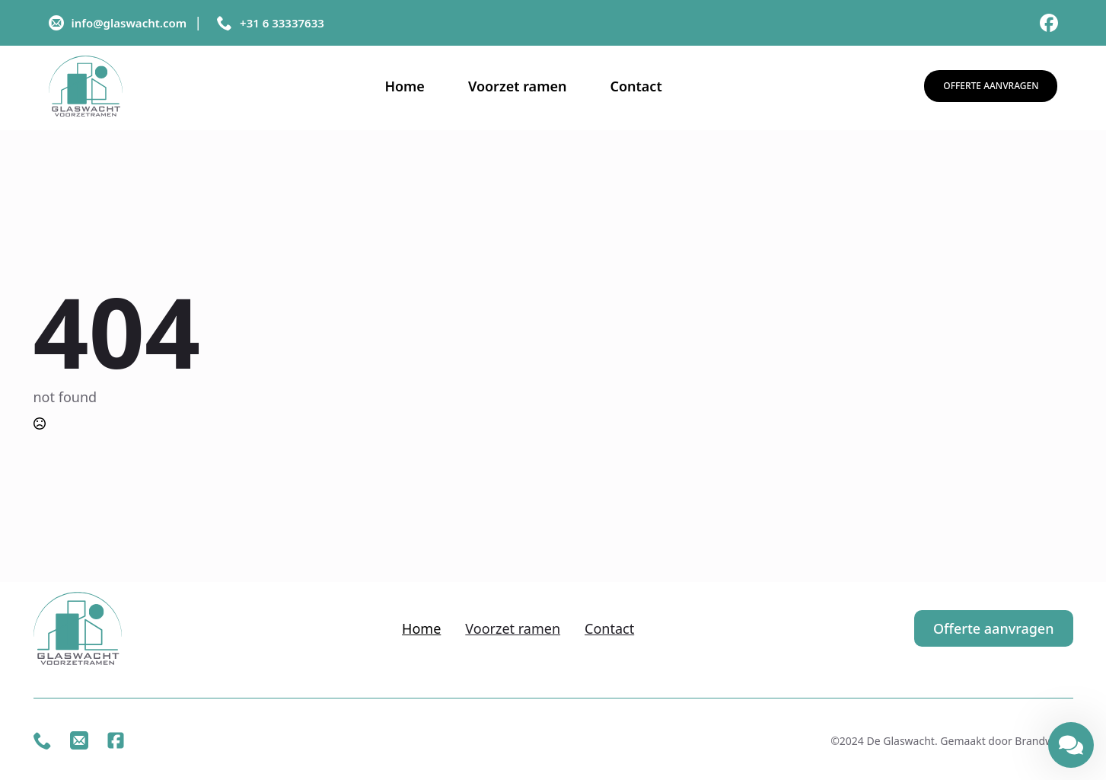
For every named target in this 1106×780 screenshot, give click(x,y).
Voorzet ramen (517, 86)
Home (404, 86)
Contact (635, 86)
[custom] (1049, 23)
